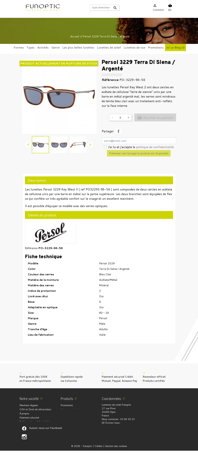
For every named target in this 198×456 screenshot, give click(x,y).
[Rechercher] (104, 8)
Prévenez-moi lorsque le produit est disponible (138, 153)
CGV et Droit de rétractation (35, 409)
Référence (31, 248)
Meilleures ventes (70, 413)
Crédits (98, 451)
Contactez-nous (28, 426)
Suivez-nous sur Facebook (24, 433)
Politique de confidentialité (34, 421)
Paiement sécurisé (29, 417)
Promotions (67, 405)
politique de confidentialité (155, 147)
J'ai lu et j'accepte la (141, 147)
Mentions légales (29, 405)
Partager (118, 131)
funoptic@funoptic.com (114, 426)
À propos (24, 413)
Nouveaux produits (71, 409)
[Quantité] (120, 117)
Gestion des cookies (116, 451)
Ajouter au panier (155, 117)
